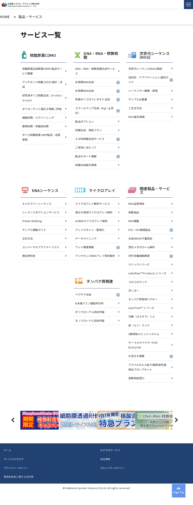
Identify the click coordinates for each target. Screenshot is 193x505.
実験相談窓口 (136, 378)
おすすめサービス (110, 450)
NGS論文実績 (136, 117)
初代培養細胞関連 (139, 256)
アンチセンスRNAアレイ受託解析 (95, 256)
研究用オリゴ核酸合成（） (42, 97)
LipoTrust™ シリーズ (141, 308)
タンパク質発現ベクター (142, 299)
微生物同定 (29, 256)
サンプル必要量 (137, 99)
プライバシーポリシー (16, 468)
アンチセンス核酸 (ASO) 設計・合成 (42, 84)
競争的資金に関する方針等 (18, 476)
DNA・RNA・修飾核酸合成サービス (95, 71)
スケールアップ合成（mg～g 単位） (94, 110)
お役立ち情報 (136, 356)
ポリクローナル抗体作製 (89, 312)
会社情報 (105, 459)
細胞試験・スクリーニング (38, 117)
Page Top (178, 492)
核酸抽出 (133, 212)
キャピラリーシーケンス (36, 203)
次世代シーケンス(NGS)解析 (145, 69)
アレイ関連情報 (84, 247)
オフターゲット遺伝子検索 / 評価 (42, 109)
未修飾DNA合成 (84, 82)
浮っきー (133, 290)
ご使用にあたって (85, 147)
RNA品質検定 (136, 203)
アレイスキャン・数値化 (89, 230)
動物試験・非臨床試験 (35, 126)
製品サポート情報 (85, 156)
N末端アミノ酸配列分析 (89, 303)
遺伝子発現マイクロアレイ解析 (93, 212)
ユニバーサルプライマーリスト (40, 247)
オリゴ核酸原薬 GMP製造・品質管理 (41, 137)
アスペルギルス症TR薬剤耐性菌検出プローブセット (147, 367)
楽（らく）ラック (139, 325)
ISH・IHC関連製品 (139, 230)
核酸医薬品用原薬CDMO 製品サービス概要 (42, 71)
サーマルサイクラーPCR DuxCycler (142, 345)
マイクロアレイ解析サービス (92, 203)
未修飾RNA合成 (84, 91)
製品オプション (84, 121)
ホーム (7, 450)
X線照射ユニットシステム (143, 334)
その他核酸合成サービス (89, 139)
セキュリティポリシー (112, 468)
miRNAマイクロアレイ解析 (91, 221)
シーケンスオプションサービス (40, 212)
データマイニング (85, 238)
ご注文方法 (135, 108)
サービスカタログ (14, 459)
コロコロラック (137, 282)
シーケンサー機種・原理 (143, 91)
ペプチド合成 (83, 294)
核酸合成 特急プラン (88, 130)
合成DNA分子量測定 (140, 238)
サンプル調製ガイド (34, 230)
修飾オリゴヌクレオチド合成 (92, 99)
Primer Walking (32, 221)
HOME (5, 16)
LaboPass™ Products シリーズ (147, 273)
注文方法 (27, 238)
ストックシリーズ (138, 264)
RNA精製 (133, 221)
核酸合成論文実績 (85, 165)
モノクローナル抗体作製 (89, 320)
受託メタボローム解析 (141, 247)
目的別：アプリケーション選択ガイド (148, 79)
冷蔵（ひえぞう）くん (141, 316)
